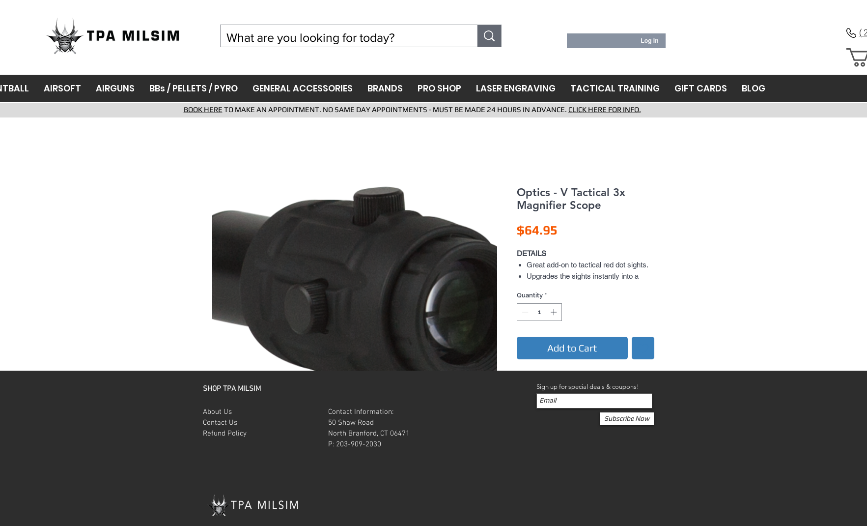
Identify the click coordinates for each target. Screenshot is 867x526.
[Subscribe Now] (627, 418)
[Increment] (554, 312)
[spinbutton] (539, 312)
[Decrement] (524, 312)
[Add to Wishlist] (643, 348)
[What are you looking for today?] (341, 37)
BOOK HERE (203, 109)
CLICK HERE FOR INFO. (604, 109)
